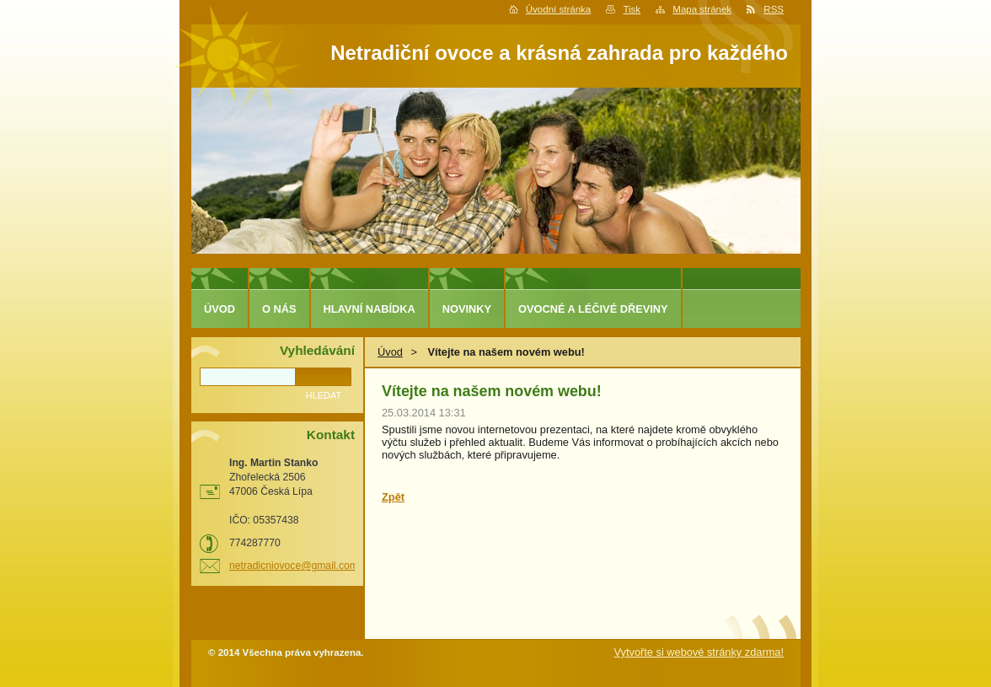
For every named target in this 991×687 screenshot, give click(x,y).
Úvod (390, 352)
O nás (279, 309)
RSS (773, 9)
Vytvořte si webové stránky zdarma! (698, 652)
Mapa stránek (701, 9)
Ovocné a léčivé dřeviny (593, 309)
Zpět (393, 497)
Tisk (631, 9)
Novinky (466, 309)
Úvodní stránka (558, 9)
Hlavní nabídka (369, 309)
